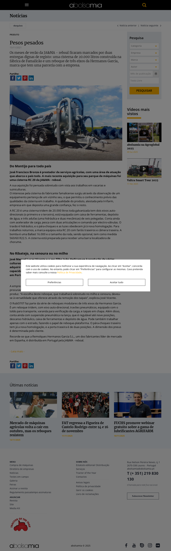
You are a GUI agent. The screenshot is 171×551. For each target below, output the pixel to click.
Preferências (54, 282)
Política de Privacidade (69, 272)
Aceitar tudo (116, 282)
